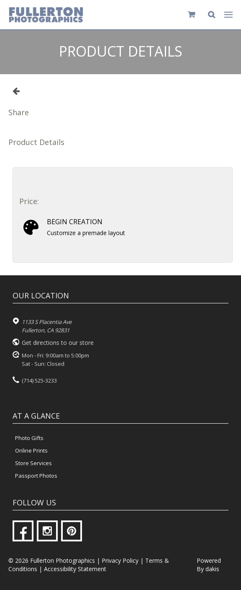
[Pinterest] (71, 530)
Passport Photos (36, 475)
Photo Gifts (29, 438)
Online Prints (31, 450)
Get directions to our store (58, 343)
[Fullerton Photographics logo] (46, 14)
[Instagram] (47, 530)
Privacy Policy (120, 560)
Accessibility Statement (75, 569)
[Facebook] (23, 530)
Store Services (33, 463)
